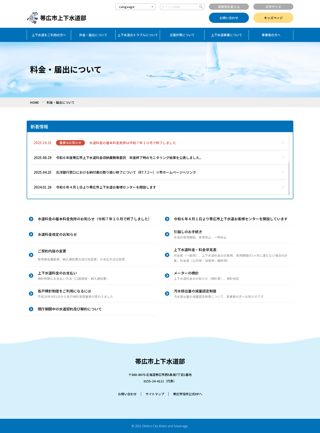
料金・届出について (93, 35)
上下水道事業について (226, 35)
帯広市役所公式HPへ (187, 394)
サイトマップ (155, 394)
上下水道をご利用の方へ (49, 35)
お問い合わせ (229, 18)
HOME (34, 102)
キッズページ (273, 18)
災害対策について (182, 35)
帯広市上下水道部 (63, 18)
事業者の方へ (271, 35)
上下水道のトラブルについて (138, 35)
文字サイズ (273, 6)
